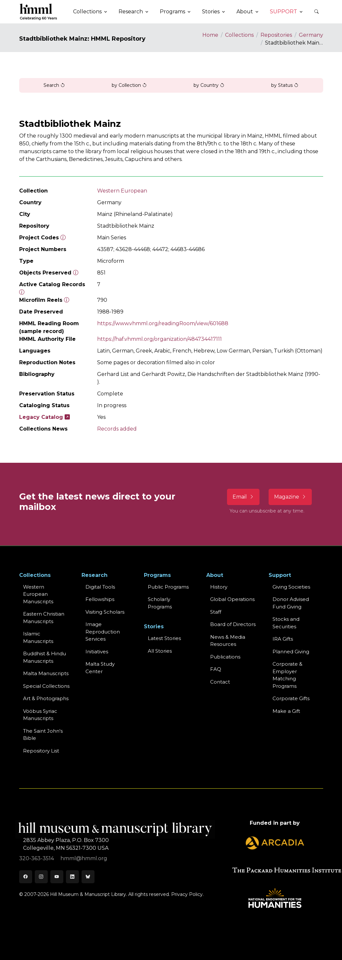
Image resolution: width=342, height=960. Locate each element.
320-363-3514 (37, 858)
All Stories (160, 651)
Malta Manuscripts (46, 673)
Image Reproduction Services (102, 631)
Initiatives (96, 651)
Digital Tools (100, 587)
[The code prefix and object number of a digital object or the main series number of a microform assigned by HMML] (63, 237)
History (218, 587)
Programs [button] (172, 11)
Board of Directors (233, 624)
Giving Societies (291, 587)
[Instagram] (41, 876)
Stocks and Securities (285, 623)
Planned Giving (290, 651)
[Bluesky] (88, 876)
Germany (311, 35)
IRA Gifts (282, 639)
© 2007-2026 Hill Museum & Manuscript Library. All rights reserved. (94, 894)
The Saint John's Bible (43, 734)
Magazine (290, 497)
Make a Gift (286, 711)
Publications (225, 657)
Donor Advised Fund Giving (290, 603)
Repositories (276, 35)
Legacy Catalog (44, 417)
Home (210, 35)
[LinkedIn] (72, 876)
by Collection (129, 85)
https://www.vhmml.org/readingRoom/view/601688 (162, 323)
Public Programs (168, 587)
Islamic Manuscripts (38, 637)
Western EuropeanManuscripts (38, 594)
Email (243, 497)
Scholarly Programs (160, 603)
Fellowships (99, 599)
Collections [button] (87, 11)
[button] (316, 11)
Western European (122, 191)
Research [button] (131, 11)
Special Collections (46, 686)
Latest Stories (164, 638)
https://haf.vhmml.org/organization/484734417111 (159, 339)
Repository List (41, 751)
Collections (239, 35)
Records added (117, 429)
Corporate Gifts (291, 698)
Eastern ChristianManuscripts (43, 617)
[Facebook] (25, 876)
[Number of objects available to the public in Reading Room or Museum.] (21, 292)
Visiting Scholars (104, 612)
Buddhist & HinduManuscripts (44, 657)
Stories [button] (211, 11)
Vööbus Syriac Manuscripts (40, 715)
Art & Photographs (46, 698)
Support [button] (283, 11)
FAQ (215, 669)
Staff (215, 612)
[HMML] (38, 11)
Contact (220, 682)
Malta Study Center (100, 667)
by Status (284, 85)
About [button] (244, 11)
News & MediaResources (227, 640)
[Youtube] (56, 876)
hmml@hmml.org (83, 858)
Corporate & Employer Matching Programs (287, 675)
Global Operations (232, 599)
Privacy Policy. (187, 894)
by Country (209, 85)
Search (54, 85)
